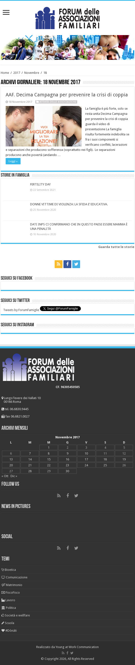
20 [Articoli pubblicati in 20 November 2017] (11, 465)
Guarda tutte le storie (116, 247)
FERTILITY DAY (40, 184)
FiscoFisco (10, 592)
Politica (8, 608)
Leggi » (13, 161)
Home (5, 73)
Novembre (31, 73)
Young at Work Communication (77, 647)
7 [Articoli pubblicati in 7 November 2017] (30, 453)
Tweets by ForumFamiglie (21, 310)
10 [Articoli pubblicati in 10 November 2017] (86, 453)
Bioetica (8, 570)
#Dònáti (9, 630)
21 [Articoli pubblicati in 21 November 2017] (30, 465)
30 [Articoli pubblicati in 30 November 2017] (67, 471)
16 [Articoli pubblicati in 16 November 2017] (67, 459)
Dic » (14, 476)
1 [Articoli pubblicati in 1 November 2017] (48, 447)
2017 (16, 73)
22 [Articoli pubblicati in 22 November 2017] (48, 465)
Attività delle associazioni (57, 102)
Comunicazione (14, 577)
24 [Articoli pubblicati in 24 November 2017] (86, 465)
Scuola (7, 623)
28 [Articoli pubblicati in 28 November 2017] (30, 471)
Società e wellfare (15, 615)
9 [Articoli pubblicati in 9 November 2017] (67, 453)
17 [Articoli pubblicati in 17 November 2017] (86, 459)
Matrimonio (11, 585)
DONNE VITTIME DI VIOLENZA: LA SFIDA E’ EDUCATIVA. (69, 204)
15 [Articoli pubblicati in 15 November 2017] (48, 459)
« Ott (4, 476)
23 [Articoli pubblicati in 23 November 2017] (67, 465)
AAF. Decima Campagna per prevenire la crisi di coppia (67, 95)
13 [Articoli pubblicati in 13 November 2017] (11, 459)
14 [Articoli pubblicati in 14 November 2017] (30, 459)
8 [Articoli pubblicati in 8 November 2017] (48, 453)
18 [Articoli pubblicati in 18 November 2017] (105, 459)
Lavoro (8, 600)
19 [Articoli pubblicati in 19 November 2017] (124, 459)
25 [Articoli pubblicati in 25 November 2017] (105, 465)
